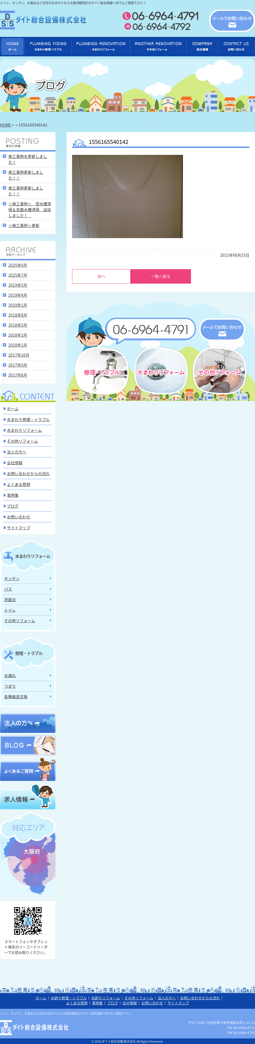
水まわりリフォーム (24, 430)
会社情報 (14, 462)
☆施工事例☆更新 (23, 225)
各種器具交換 (15, 696)
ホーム (13, 408)
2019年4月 (17, 294)
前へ (101, 276)
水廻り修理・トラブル (69, 998)
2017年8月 (17, 374)
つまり (10, 686)
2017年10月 (18, 354)
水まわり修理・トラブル (28, 419)
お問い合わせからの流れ (28, 473)
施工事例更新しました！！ (25, 174)
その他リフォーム (22, 440)
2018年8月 (17, 314)
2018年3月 (17, 334)
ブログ (13, 505)
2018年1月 (17, 344)
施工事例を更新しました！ (27, 159)
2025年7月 (17, 275)
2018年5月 (17, 324)
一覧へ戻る (160, 276)
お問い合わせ (18, 516)
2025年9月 (17, 265)
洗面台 (10, 599)
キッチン (12, 578)
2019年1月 (17, 304)
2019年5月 (17, 285)
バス (8, 588)
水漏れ (10, 675)
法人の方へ (16, 451)
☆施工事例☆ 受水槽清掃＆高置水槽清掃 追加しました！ (29, 209)
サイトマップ (18, 527)
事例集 (13, 495)
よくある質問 (18, 484)
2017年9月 (17, 364)
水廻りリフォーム (105, 998)
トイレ (10, 609)
